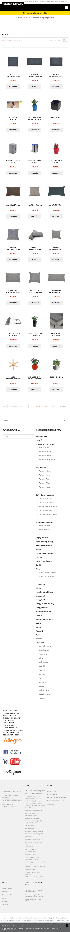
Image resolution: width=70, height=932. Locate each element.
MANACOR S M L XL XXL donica (35, 379)
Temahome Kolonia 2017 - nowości (35, 868)
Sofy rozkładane (29, 827)
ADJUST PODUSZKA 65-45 (56, 75)
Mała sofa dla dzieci (30, 856)
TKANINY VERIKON (10, 729)
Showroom (50, 806)
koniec (53, 407)
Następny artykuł (42, 407)
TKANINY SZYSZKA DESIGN (13, 732)
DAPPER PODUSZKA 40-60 (13, 206)
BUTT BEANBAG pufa (13, 162)
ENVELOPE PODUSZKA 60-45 (13, 292)
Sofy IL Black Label (45, 512)
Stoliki (38, 567)
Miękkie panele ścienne (44, 621)
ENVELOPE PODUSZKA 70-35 (56, 292)
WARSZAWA (6, 793)
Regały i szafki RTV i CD (45, 555)
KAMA (41, 688)
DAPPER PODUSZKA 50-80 (56, 206)
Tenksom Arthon (44, 473)
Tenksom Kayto (44, 477)
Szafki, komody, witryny (44, 543)
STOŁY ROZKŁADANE (47, 578)
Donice (38, 629)
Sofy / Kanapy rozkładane (45, 497)
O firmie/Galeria (52, 796)
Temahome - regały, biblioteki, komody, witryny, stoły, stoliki (34, 897)
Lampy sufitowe (42, 609)
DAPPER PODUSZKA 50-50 (35, 206)
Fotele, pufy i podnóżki (44, 524)
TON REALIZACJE (9, 727)
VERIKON (42, 672)
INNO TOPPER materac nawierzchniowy (56, 337)
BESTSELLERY (41, 438)
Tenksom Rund (44, 481)
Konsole (39, 559)
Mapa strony (63, 2)
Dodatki (39, 640)
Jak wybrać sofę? (30, 871)
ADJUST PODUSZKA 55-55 (13, 75)
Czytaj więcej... (13, 929)
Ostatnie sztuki (44, 449)
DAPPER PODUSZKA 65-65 (13, 249)
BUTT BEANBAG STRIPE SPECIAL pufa (35, 163)
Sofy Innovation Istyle (46, 504)
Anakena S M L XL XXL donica (34, 119)
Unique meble (44, 692)
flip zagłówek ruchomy (13, 336)
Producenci (40, 644)
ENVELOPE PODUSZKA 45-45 (56, 249)
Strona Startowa (40, 2)
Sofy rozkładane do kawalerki (33, 795)
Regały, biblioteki (42, 539)
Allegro (4, 903)
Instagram (5, 906)
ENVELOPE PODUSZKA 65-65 (35, 292)
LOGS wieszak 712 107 (13, 379)
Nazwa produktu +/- (15, 40)
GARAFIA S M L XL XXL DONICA (34, 336)
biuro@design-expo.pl (47, 18)
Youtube (4, 900)
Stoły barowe (41, 586)
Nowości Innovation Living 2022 (34, 833)
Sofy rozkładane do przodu (48, 516)
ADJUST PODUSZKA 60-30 (35, 75)
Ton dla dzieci (29, 848)
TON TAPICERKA (9, 724)
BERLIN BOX (56, 118)
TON (41, 680)
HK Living (42, 684)
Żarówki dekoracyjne (43, 613)
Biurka (38, 590)
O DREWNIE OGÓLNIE (11, 734)
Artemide (42, 668)
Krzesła (39, 551)
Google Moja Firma (8, 896)
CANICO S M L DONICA (56, 162)
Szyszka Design (44, 696)
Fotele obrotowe (44, 531)
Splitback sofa (29, 838)
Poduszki (39, 633)
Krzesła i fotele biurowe (44, 594)
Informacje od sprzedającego (56, 802)
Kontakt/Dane (51, 793)
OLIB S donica (56, 379)
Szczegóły (13, 86)
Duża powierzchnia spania (48, 508)
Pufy (37, 637)
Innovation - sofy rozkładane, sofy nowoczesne (34, 892)
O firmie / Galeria (52, 2)
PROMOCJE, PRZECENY (45, 446)
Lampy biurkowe (42, 601)
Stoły (38, 571)
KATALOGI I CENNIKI (10, 712)
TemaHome (43, 656)
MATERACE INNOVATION (12, 720)
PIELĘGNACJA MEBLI (11, 737)
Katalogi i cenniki (7, 890)
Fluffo (41, 660)
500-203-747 (27, 18)
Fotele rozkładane (45, 527)
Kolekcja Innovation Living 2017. (34, 878)
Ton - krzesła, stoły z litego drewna (33, 901)
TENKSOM (43, 700)
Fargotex (42, 676)
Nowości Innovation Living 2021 (34, 835)
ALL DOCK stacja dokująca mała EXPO (13, 120)
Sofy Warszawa (29, 830)
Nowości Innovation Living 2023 (34, 812)
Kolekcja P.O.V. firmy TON (32, 820)
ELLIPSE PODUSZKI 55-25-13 (35, 250)
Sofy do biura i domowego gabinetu (35, 792)
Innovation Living (45, 648)
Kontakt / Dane (29, 2)
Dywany (39, 617)
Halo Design (43, 664)
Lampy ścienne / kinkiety (45, 605)
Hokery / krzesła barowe (45, 563)
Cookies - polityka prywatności (56, 799)
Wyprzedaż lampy (45, 453)
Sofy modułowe (41, 469)
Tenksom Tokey (44, 485)
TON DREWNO (8, 722)
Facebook (5, 893)
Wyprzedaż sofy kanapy (47, 461)
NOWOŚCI (40, 442)
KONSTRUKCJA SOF (10, 717)
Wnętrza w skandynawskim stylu (34, 841)
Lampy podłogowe (42, 598)
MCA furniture (44, 652)
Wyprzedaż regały (45, 457)
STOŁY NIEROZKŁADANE (48, 574)
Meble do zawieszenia (44, 547)
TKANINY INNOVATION (11, 715)
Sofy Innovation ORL (46, 500)
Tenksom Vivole (44, 489)
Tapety (38, 625)
